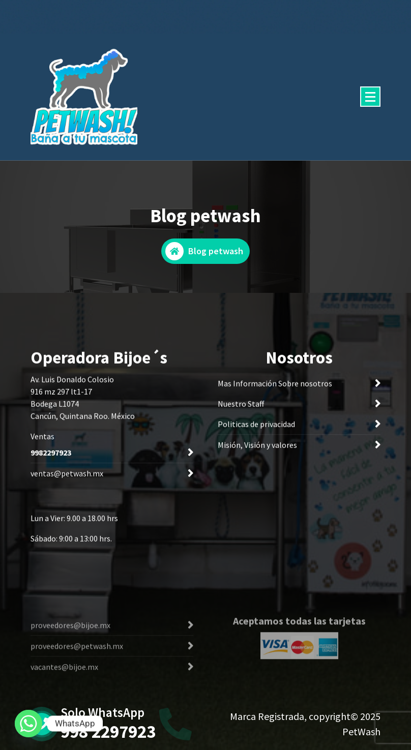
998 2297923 (108, 732)
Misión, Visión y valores (257, 447)
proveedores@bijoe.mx (70, 643)
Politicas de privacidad (256, 426)
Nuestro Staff (241, 406)
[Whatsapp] (28, 723)
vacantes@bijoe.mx (64, 685)
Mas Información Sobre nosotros (275, 385)
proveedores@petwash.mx (77, 664)
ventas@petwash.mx (67, 475)
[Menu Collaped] (370, 96)
